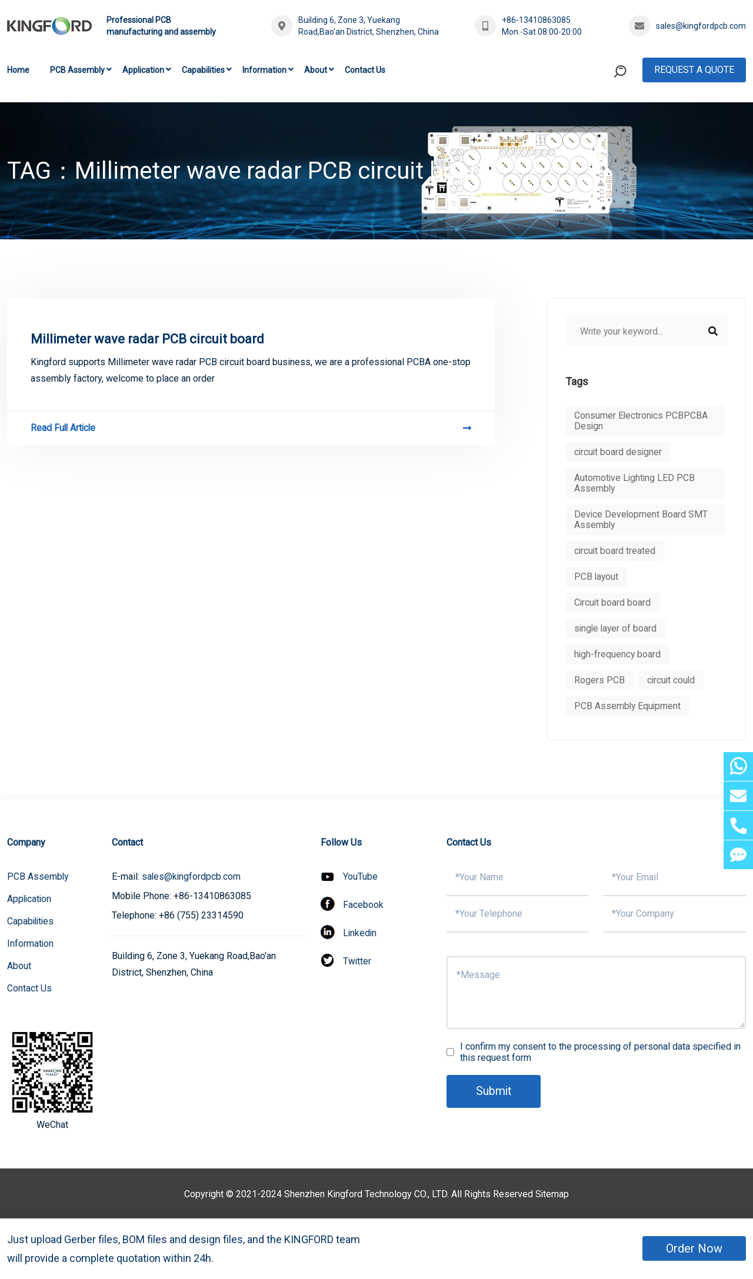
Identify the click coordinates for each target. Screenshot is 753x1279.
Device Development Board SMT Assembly (641, 519)
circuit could (672, 680)
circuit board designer (619, 451)
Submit (494, 1091)
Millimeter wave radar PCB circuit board (147, 339)
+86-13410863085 (536, 20)
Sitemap (552, 1194)
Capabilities (203, 70)
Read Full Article (251, 427)
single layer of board (616, 628)
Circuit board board (613, 602)
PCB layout (596, 576)
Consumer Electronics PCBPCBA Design (641, 421)
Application (143, 70)
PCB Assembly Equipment (628, 706)
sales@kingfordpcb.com (701, 26)
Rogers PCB (599, 680)
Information (264, 70)
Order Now (694, 1248)
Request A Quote (694, 69)
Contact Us (365, 70)
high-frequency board (618, 654)
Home (18, 70)
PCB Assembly (77, 70)
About (315, 70)
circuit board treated (615, 550)
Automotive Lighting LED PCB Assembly (635, 483)
